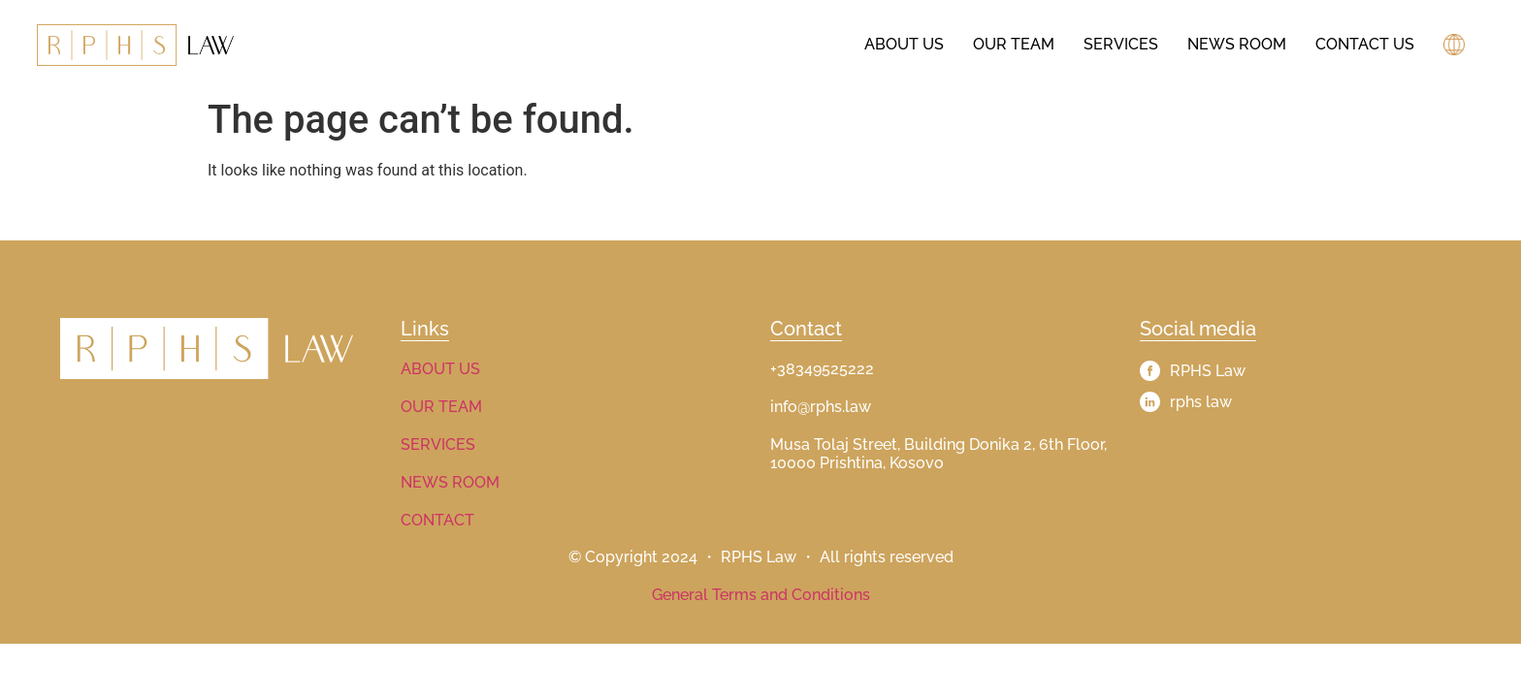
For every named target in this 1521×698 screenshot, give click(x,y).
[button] (1456, 44)
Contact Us (1364, 44)
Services (1121, 44)
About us (904, 44)
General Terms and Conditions (761, 595)
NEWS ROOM (450, 482)
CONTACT (437, 520)
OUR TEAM (441, 406)
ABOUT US (440, 369)
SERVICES (438, 444)
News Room (1236, 44)
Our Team (1013, 44)
